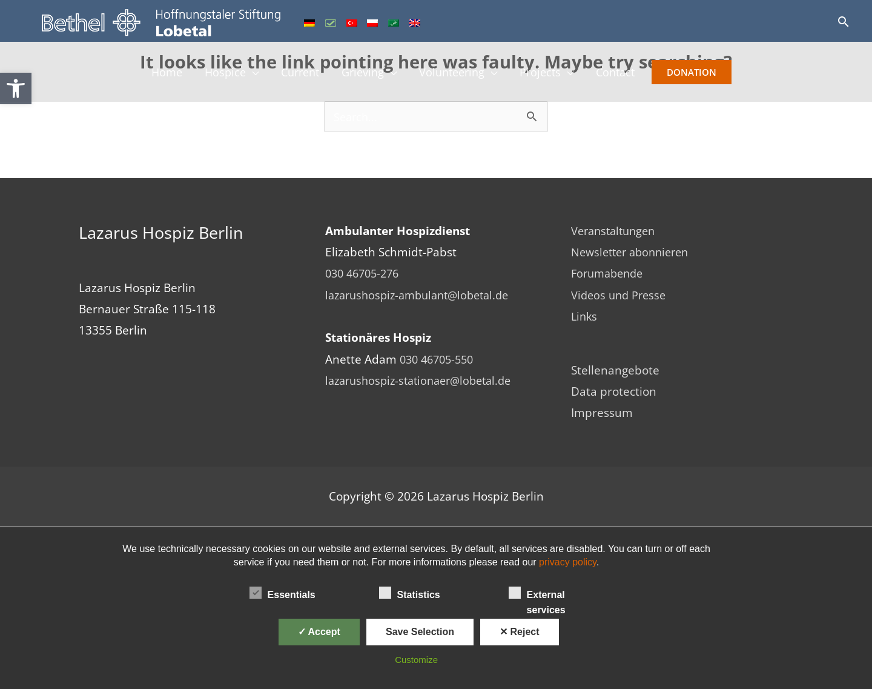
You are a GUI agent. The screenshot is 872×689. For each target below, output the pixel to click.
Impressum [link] (602, 413)
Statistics (409, 592)
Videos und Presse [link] (620, 296)
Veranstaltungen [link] (616, 231)
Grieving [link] (362, 74)
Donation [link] (703, 75)
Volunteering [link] (455, 74)
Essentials (282, 592)
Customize (416, 659)
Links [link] (585, 317)
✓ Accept (319, 632)
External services (537, 593)
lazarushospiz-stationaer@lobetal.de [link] (424, 381)
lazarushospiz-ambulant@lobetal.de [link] (423, 296)
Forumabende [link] (610, 274)
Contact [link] (625, 74)
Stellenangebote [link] (615, 371)
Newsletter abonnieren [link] (634, 253)
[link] (15, 88)
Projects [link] (547, 74)
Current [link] (295, 74)
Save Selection (420, 632)
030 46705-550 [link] (440, 360)
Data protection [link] (613, 392)
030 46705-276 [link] (365, 274)
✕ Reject (519, 632)
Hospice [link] (217, 74)
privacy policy (567, 562)
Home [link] (156, 74)
